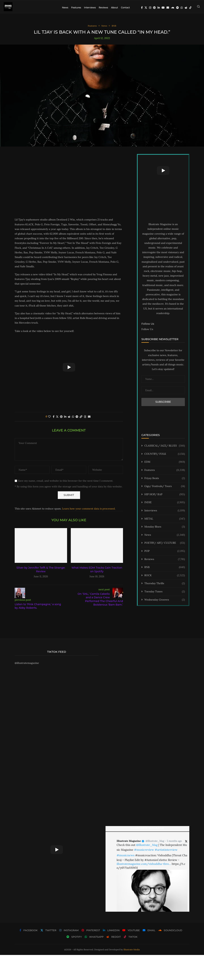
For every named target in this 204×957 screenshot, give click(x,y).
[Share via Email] (89, 418)
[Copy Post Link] (81, 418)
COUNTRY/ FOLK (164, 456)
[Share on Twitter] (57, 418)
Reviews (103, 7)
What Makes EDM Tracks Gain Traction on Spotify (97, 571)
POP (164, 553)
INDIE (164, 505)
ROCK (164, 577)
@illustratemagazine (27, 665)
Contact (125, 7)
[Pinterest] (154, 7)
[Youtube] (163, 7)
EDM (164, 464)
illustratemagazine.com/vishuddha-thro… (144, 866)
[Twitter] (146, 7)
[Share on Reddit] (69, 418)
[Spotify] (177, 7)
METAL (164, 521)
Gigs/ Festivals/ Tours (164, 488)
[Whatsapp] (182, 7)
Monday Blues (164, 529)
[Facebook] (142, 7)
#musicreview (144, 852)
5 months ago (174, 843)
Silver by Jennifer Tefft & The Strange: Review (40, 571)
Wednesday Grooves (164, 602)
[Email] (167, 7)
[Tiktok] (190, 7)
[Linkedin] (159, 7)
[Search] (198, 7)
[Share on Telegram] (77, 418)
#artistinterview (166, 852)
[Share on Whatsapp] (73, 418)
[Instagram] (150, 7)
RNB (164, 569)
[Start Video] (69, 369)
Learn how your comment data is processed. (88, 510)
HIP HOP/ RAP (164, 496)
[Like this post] (49, 418)
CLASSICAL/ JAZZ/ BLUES (164, 448)
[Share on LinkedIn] (65, 418)
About (114, 7)
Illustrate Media (132, 951)
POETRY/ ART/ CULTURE (164, 545)
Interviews (90, 7)
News (65, 7)
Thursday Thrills (164, 586)
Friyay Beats (164, 480)
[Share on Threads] (85, 418)
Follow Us (147, 331)
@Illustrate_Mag (155, 843)
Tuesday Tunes (164, 594)
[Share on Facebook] (53, 418)
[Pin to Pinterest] (61, 418)
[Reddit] (186, 7)
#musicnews (126, 857)
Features (76, 7)
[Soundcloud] (172, 7)
